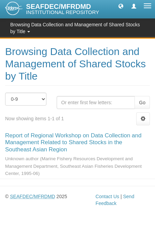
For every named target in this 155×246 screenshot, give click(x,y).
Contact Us (107, 196)
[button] (121, 6)
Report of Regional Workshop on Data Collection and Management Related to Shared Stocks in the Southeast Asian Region (73, 142)
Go (142, 102)
